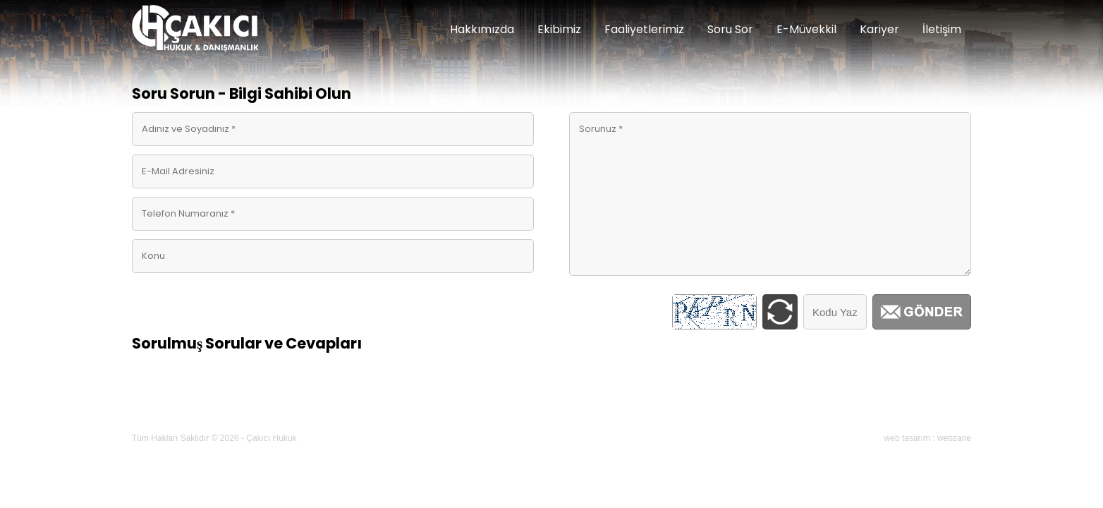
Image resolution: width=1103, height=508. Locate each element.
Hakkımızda (482, 29)
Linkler (405, 403)
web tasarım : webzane (927, 438)
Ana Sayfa (163, 403)
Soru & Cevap (467, 403)
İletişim (941, 29)
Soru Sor (730, 29)
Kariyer (879, 29)
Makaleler (351, 403)
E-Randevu (738, 403)
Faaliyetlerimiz (644, 29)
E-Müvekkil (806, 29)
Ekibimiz (559, 29)
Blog (686, 403)
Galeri (595, 403)
